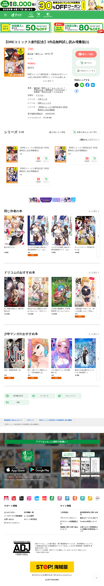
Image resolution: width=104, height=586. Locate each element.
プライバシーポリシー (68, 518)
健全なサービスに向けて (89, 518)
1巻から (83, 140)
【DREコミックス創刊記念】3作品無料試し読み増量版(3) (34, 169)
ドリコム (39, 95)
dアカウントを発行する (42, 575)
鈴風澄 (37, 92)
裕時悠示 (49, 90)
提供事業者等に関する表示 (89, 513)
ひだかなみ (60, 90)
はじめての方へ (9, 512)
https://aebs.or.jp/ (43, 552)
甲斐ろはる (38, 90)
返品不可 (31, 67)
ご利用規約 (64, 512)
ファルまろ (58, 92)
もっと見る (93, 211)
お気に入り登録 (58, 132)
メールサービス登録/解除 (13, 516)
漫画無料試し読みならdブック (13, 420)
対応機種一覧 (29, 512)
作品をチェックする (87, 71)
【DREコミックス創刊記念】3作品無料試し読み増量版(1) (34, 149)
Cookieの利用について (88, 521)
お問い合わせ (9, 519)
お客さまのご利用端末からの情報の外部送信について (89, 529)
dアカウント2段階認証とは (69, 523)
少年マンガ (42, 99)
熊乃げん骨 (46, 92)
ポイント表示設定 (30, 519)
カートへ (88, 63)
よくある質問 (29, 516)
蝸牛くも (39, 54)
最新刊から (94, 140)
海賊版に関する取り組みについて (69, 528)
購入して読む (88, 54)
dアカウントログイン (12, 523)
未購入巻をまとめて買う (87, 132)
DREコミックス (44, 103)
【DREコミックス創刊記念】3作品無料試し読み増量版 (55, 420)
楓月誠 (30, 54)
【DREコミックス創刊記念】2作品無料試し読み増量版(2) (83, 149)
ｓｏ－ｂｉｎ (57, 88)
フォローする (52, 53)
